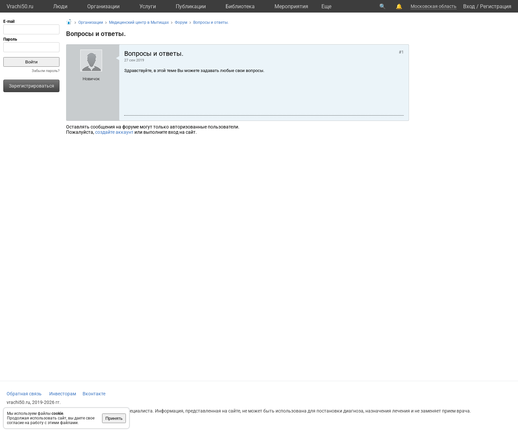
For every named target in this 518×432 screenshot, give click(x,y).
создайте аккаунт (114, 132)
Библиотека (240, 6)
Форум (181, 22)
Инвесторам (62, 393)
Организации (103, 6)
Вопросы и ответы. (211, 22)
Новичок (91, 78)
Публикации (191, 6)
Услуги (147, 6)
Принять (114, 418)
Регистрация (495, 6)
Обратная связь (24, 393)
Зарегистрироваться (31, 86)
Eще (326, 6)
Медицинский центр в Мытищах (139, 22)
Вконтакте (94, 393)
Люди (60, 6)
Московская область (434, 6)
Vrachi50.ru (20, 6)
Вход (469, 6)
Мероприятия (291, 6)
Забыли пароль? (45, 71)
